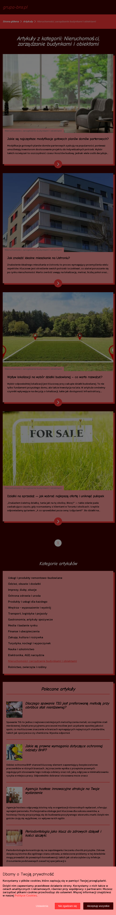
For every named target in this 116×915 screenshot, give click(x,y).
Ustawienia (42, 906)
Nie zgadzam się (67, 906)
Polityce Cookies (26, 895)
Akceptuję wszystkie (98, 906)
